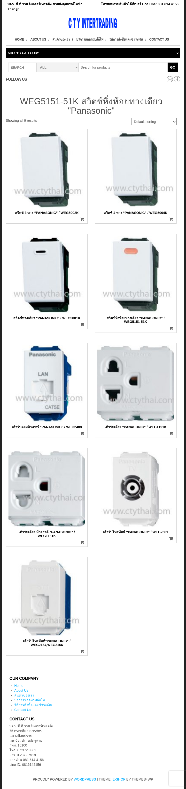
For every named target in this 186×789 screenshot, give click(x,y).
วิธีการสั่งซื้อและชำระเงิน (126, 39)
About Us (38, 39)
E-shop (118, 779)
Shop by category (23, 53)
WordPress (85, 779)
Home (19, 39)
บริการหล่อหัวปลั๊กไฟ (89, 39)
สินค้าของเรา (61, 39)
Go (172, 67)
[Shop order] (154, 121)
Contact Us (159, 39)
